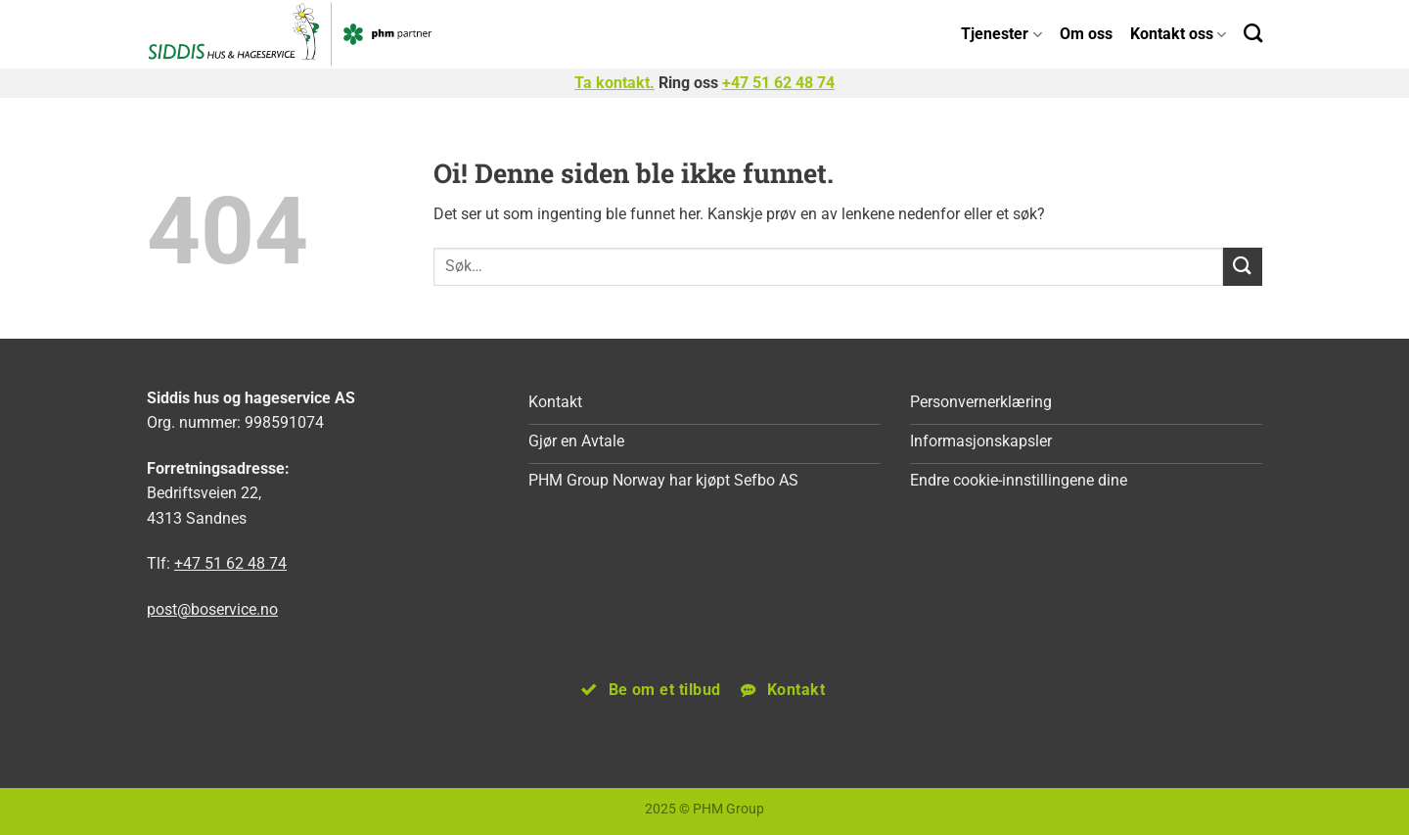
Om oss (1086, 33)
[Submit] (1242, 267)
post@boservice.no (212, 609)
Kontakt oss (1178, 33)
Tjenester (1001, 33)
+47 (778, 82)
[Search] (1253, 33)
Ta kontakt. (614, 82)
